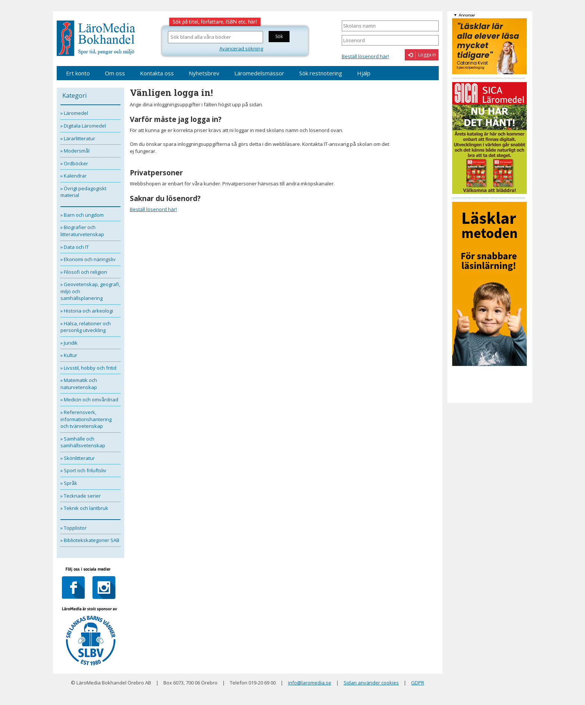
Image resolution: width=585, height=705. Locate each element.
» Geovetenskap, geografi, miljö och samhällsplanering (90, 291)
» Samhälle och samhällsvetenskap (82, 442)
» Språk (68, 483)
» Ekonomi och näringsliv (88, 259)
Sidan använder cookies (371, 682)
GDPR (417, 682)
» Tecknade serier (80, 495)
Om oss (115, 73)
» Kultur (68, 355)
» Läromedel (74, 113)
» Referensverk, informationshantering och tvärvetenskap (86, 419)
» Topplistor (73, 527)
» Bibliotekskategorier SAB (89, 540)
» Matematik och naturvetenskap (78, 384)
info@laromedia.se (309, 682)
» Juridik (69, 342)
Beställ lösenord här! (365, 56)
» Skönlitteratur (77, 458)
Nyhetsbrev (204, 73)
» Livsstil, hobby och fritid (88, 367)
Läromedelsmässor (259, 73)
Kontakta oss (157, 73)
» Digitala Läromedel (83, 125)
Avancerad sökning (241, 48)
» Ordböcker (74, 163)
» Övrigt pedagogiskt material (83, 192)
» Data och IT (74, 247)
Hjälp (363, 73)
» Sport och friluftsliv (83, 470)
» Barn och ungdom (82, 215)
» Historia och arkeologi (86, 310)
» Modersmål (75, 150)
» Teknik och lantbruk (84, 508)
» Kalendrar (73, 175)
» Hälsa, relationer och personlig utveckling (85, 327)
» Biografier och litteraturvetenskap (82, 231)
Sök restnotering (320, 73)
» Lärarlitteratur (77, 138)
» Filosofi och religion (83, 272)
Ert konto (78, 73)
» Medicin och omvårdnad (89, 399)
